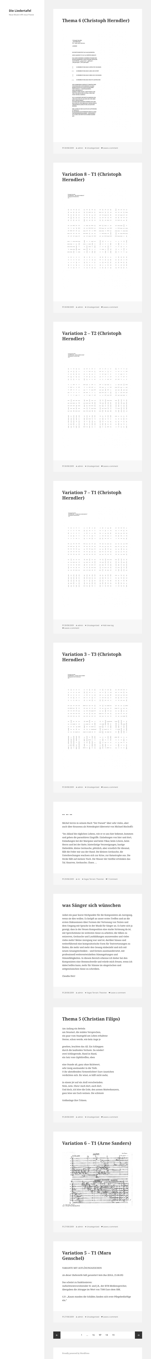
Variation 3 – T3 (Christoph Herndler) (91, 656)
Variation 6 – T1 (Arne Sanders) (96, 1143)
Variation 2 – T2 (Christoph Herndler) (91, 336)
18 (107, 1333)
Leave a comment (110, 148)
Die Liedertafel (20, 11)
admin (80, 148)
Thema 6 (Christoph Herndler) (95, 20)
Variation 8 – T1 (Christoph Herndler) (91, 176)
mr (79, 879)
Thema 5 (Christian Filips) (91, 1019)
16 (94, 1333)
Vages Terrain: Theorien (94, 879)
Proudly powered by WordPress (75, 1353)
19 (114, 1333)
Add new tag (108, 625)
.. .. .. (67, 813)
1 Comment (113, 879)
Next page (138, 1335)
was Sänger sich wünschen (91, 905)
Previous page (56, 1335)
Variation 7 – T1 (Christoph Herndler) (91, 495)
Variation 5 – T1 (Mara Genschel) (86, 1255)
